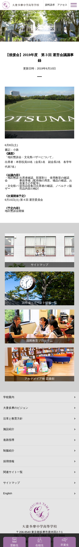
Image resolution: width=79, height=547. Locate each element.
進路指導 (8, 439)
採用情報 (8, 461)
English (7, 493)
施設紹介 (8, 429)
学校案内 (8, 397)
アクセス (62, 5)
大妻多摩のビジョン (15, 407)
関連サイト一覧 (13, 472)
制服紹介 (8, 450)
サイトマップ (11, 482)
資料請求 (50, 5)
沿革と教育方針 (13, 418)
